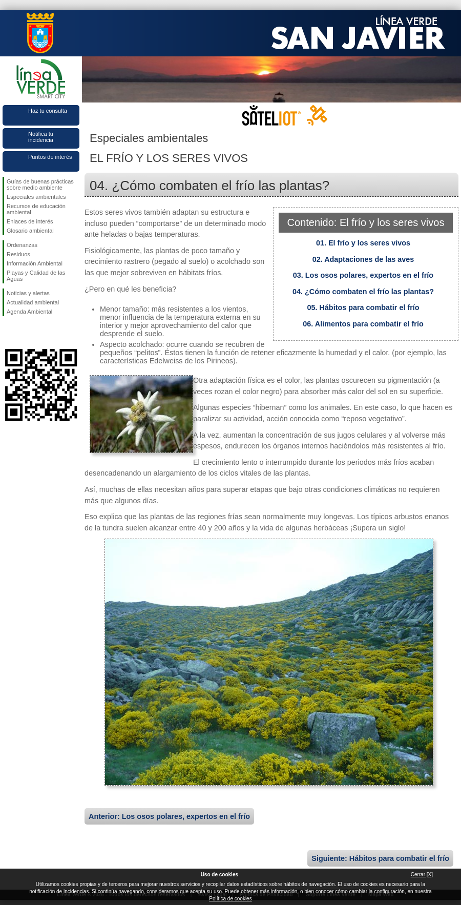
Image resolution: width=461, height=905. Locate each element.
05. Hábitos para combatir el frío (363, 307)
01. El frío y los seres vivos (363, 243)
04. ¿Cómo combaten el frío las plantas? (363, 291)
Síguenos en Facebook (9, 332)
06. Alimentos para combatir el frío (363, 324)
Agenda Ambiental (29, 311)
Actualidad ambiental (33, 302)
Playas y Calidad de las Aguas (36, 276)
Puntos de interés (50, 157)
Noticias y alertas (28, 293)
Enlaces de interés (30, 221)
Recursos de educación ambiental (36, 209)
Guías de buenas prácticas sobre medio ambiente (40, 184)
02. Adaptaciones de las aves (363, 259)
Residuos (18, 254)
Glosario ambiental (30, 231)
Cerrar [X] (422, 874)
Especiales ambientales (36, 197)
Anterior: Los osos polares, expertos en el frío (169, 816)
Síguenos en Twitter (25, 332)
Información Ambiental (34, 263)
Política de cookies (230, 898)
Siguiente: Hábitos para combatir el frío (380, 858)
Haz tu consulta (47, 111)
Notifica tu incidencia (40, 137)
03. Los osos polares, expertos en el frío (363, 275)
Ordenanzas (22, 245)
